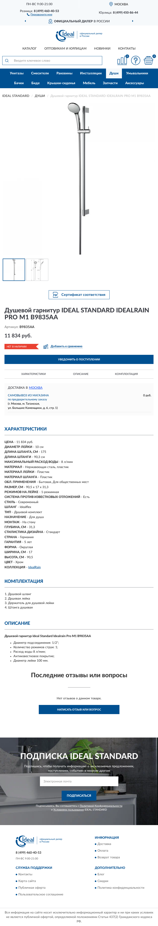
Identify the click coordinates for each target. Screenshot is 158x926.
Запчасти (110, 83)
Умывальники (137, 73)
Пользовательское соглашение (40, 894)
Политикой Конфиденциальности (101, 806)
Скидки (102, 881)
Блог (100, 874)
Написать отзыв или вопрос (79, 709)
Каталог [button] (29, 48)
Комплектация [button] (126, 374)
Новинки (102, 48)
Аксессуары (134, 83)
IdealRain (34, 567)
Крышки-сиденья (61, 83)
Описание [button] (81, 374)
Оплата (102, 851)
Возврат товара (108, 857)
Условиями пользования (68, 809)
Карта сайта (27, 881)
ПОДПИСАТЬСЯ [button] (79, 795)
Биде (35, 83)
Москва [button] (36, 387)
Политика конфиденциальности (120, 887)
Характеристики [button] (33, 374)
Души (114, 73)
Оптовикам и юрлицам (65, 48)
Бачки (19, 83)
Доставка (104, 844)
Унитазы (17, 73)
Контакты (127, 48)
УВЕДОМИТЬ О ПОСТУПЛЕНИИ (79, 359)
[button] (39, 14)
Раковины (64, 73)
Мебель (89, 83)
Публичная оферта (31, 887)
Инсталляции (91, 73)
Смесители (40, 73)
